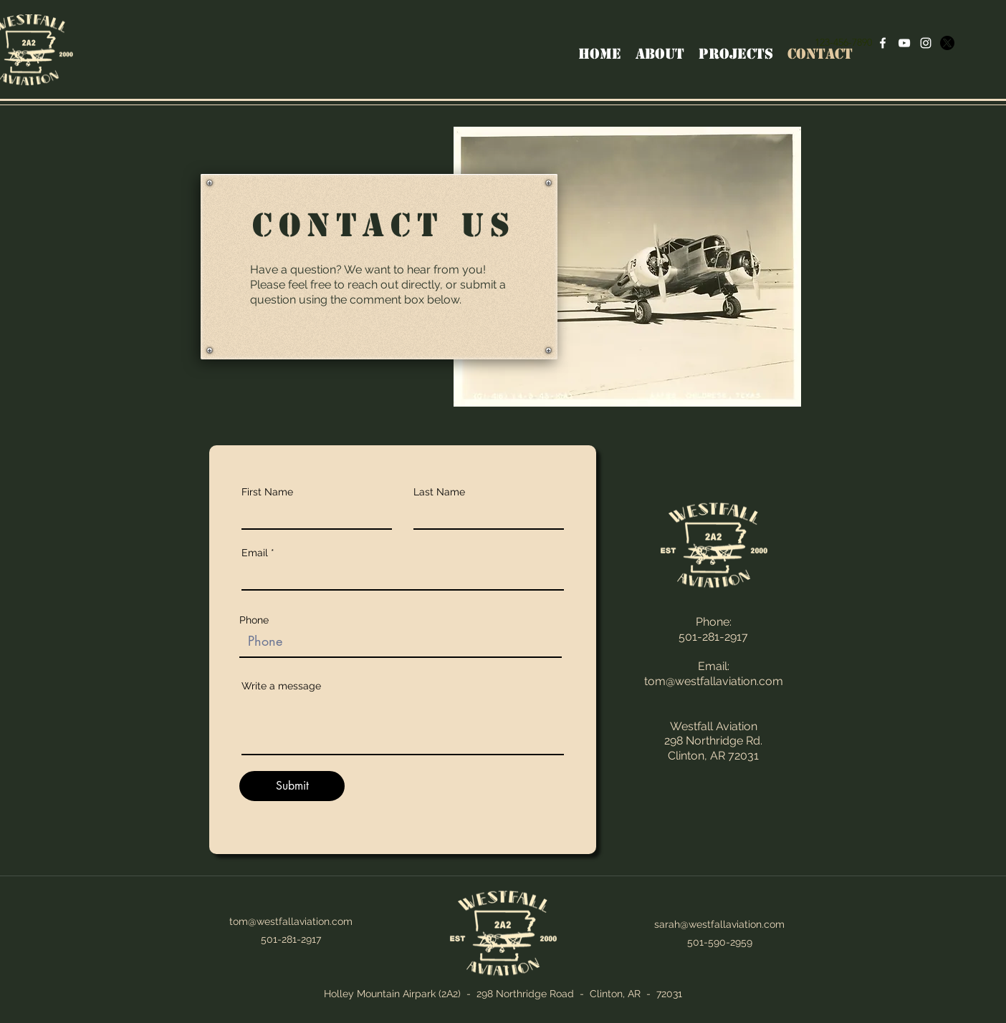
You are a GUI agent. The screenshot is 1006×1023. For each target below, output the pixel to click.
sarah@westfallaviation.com (719, 924)
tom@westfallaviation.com (713, 681)
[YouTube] (904, 43)
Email (254, 553)
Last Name (439, 492)
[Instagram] (926, 43)
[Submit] (292, 786)
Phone (254, 620)
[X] (947, 43)
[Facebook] (883, 43)
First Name (267, 492)
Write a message (281, 686)
